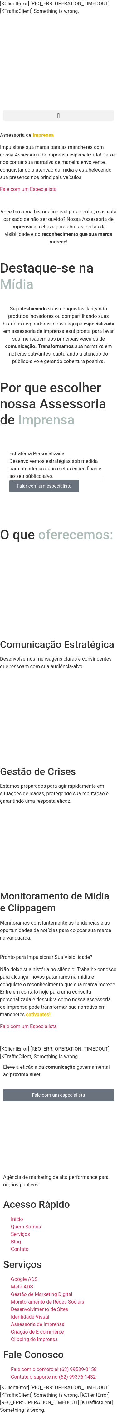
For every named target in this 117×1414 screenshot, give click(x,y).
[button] (58, 115)
